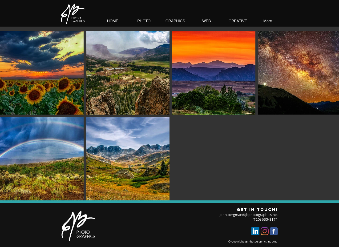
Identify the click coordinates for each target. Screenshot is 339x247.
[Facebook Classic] (274, 231)
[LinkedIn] (255, 231)
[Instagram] (265, 231)
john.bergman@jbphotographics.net (248, 214)
